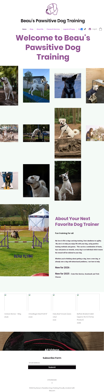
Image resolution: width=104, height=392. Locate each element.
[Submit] (52, 367)
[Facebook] (82, 29)
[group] (52, 309)
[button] (100, 29)
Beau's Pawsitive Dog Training (53, 21)
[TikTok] (85, 29)
